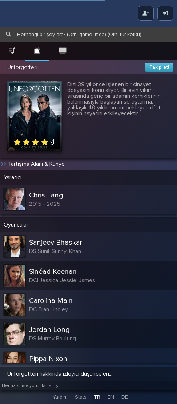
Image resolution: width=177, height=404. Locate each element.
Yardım (60, 397)
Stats (81, 397)
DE (124, 397)
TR (97, 397)
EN (111, 397)
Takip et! (159, 67)
